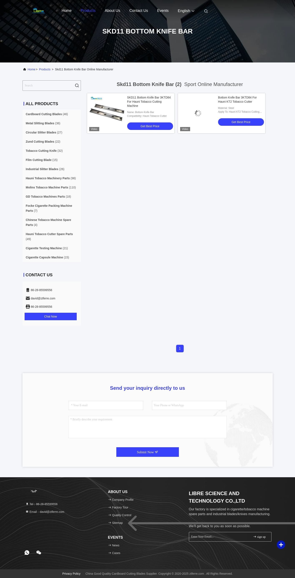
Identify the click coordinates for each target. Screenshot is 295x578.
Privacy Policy (71, 573)
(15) (42, 160)
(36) (43, 123)
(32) (44, 150)
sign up (259, 536)
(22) (43, 141)
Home (67, 11)
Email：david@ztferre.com (44, 511)
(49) (49, 236)
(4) (48, 222)
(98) (51, 178)
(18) (48, 196)
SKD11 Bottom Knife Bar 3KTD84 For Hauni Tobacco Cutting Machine (149, 101)
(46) (47, 114)
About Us (112, 11)
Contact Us (138, 11)
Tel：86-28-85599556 (41, 504)
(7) (49, 208)
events (163, 11)
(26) (45, 169)
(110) (51, 187)
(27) (44, 132)
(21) (47, 248)
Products (88, 11)
